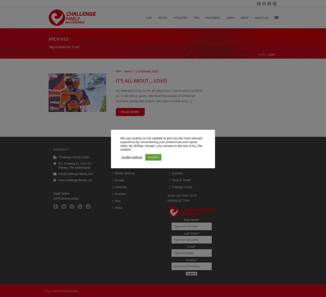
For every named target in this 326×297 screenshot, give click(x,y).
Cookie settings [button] (131, 157)
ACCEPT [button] (153, 157)
